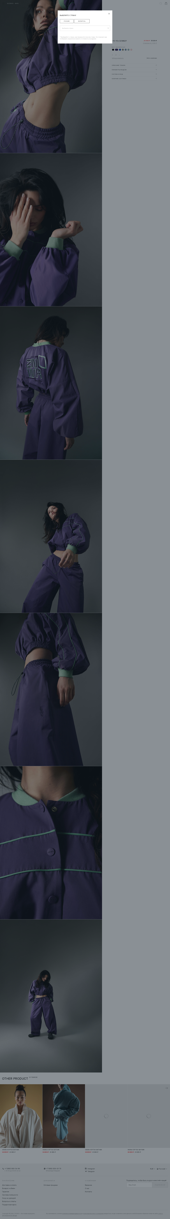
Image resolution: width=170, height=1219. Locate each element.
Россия (66, 21)
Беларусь (82, 21)
